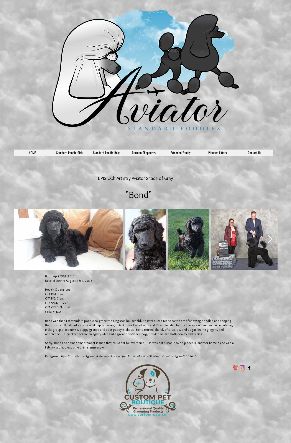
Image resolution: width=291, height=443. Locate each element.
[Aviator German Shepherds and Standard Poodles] (249, 368)
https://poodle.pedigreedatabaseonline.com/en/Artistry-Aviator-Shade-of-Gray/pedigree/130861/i (128, 356)
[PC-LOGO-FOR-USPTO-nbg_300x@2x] (235, 368)
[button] (69, 153)
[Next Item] (270, 239)
